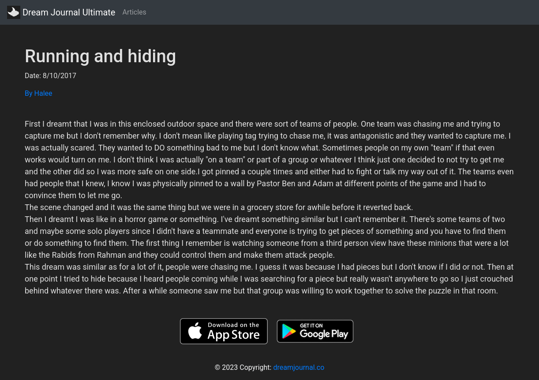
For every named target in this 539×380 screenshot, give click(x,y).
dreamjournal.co (298, 367)
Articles (134, 12)
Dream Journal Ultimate (61, 12)
